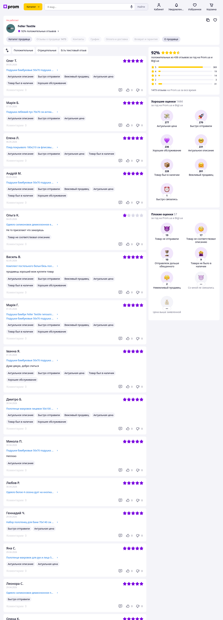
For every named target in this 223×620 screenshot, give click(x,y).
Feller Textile (26, 26)
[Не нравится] (139, 90)
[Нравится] (129, 90)
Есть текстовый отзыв (73, 50)
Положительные (23, 50)
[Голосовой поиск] (131, 6)
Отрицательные (47, 50)
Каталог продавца (19, 39)
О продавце (171, 39)
